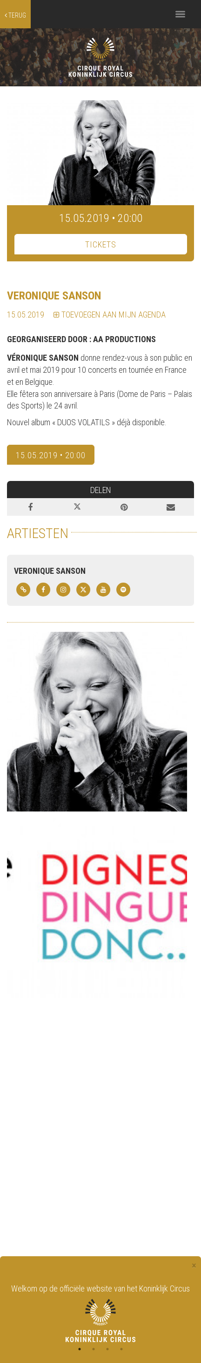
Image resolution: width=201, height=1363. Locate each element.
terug (15, 15)
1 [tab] (79, 1349)
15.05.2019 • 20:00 (51, 455)
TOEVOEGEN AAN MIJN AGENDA (110, 314)
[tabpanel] (100, 1312)
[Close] (194, 1266)
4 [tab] (121, 1349)
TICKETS (100, 244)
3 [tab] (107, 1349)
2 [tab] (93, 1349)
